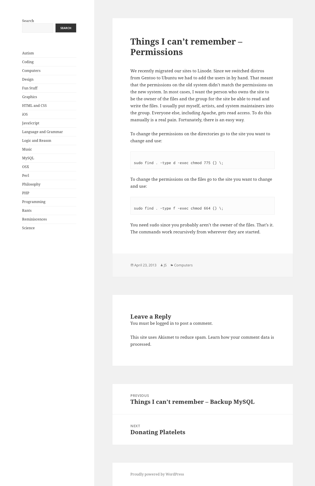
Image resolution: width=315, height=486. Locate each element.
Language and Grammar (42, 131)
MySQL (28, 158)
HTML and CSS (34, 105)
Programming (34, 201)
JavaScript (30, 123)
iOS (25, 114)
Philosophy (31, 184)
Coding (28, 61)
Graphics (29, 96)
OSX (25, 166)
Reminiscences (34, 219)
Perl (25, 175)
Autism (28, 53)
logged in (165, 323)
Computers (31, 70)
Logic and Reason (36, 140)
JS (165, 265)
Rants (27, 210)
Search (28, 20)
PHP (25, 193)
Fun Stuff (29, 88)
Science (28, 228)
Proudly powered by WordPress (157, 474)
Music (27, 149)
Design (27, 79)
